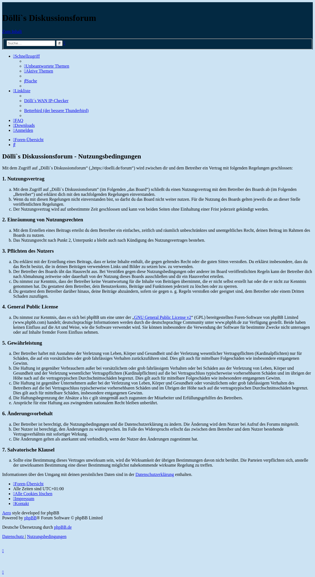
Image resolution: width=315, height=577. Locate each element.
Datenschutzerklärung (155, 474)
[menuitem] (46, 66)
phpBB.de (63, 527)
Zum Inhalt (12, 31)
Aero (6, 513)
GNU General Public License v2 (162, 317)
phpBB (30, 517)
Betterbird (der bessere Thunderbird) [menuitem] (56, 110)
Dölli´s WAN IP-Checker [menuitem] (46, 100)
